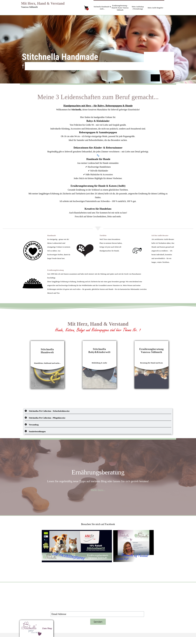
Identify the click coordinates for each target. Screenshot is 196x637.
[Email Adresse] (97, 614)
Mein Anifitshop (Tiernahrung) (138, 8)
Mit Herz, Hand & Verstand (43, 3)
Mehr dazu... (98, 490)
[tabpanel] (98, 155)
